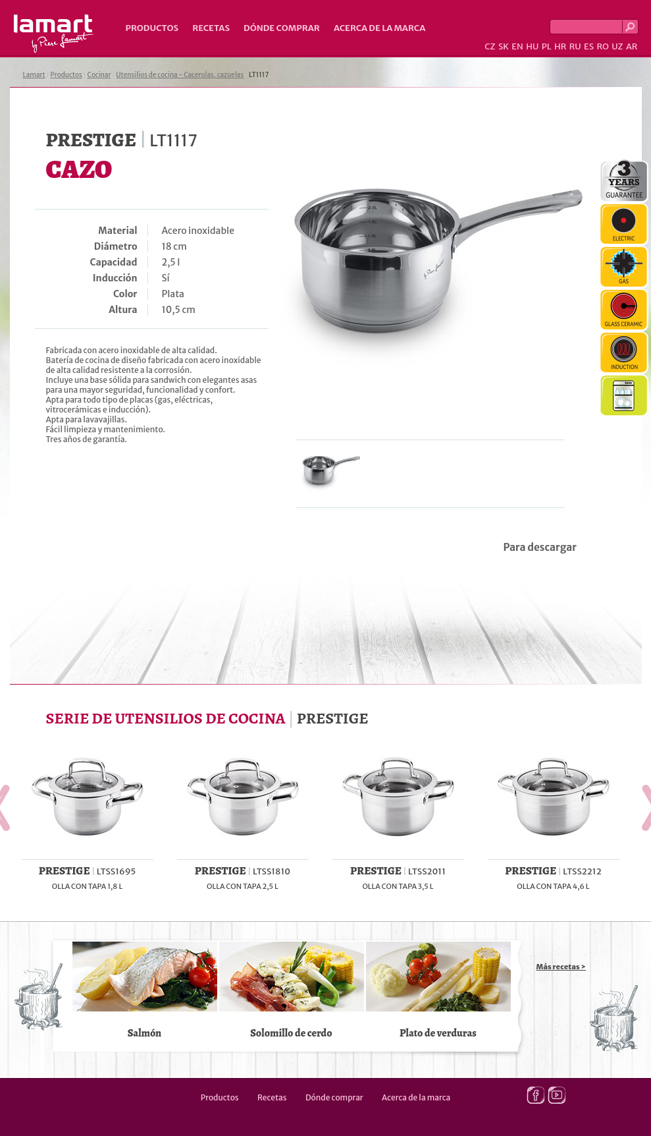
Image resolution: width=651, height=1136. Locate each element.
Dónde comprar (282, 28)
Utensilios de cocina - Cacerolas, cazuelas (180, 75)
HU (532, 46)
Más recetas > (561, 966)
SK (503, 46)
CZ (489, 46)
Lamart (53, 33)
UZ (617, 46)
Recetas (211, 28)
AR (632, 46)
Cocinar (99, 75)
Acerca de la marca (379, 28)
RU (575, 46)
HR (560, 46)
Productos (152, 28)
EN (517, 46)
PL (547, 46)
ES (589, 46)
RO (602, 46)
